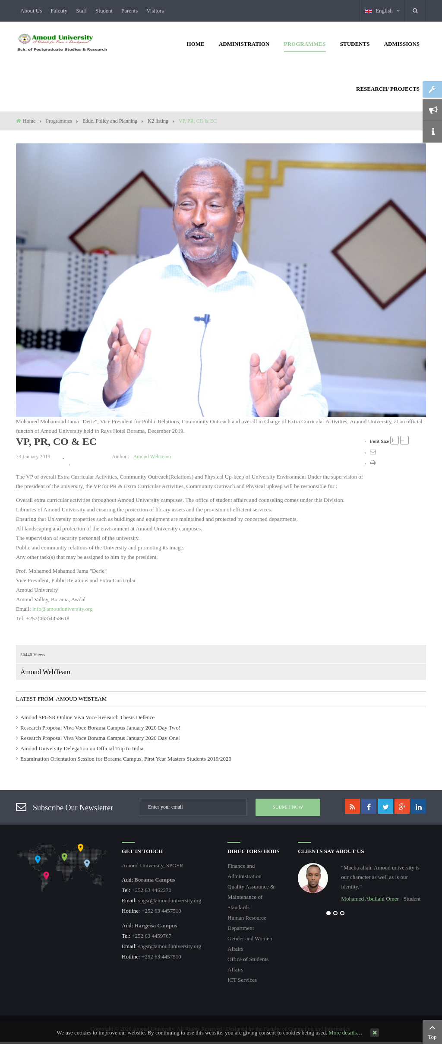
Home (29, 121)
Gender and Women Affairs (249, 943)
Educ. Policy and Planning (109, 121)
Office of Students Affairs (247, 964)
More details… (345, 1032)
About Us (31, 10)
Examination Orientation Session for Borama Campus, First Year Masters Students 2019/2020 (125, 758)
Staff (81, 10)
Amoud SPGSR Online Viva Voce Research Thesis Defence (87, 717)
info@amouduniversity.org (62, 609)
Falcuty (59, 10)
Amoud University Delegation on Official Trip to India (81, 748)
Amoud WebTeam (152, 456)
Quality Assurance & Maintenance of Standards (251, 897)
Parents (129, 10)
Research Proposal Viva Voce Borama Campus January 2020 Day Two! (100, 727)
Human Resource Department (246, 922)
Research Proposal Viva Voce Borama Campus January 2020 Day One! (100, 738)
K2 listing (158, 121)
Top (432, 1031)
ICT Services (242, 980)
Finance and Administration (244, 871)
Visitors (155, 10)
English (382, 10)
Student (104, 10)
